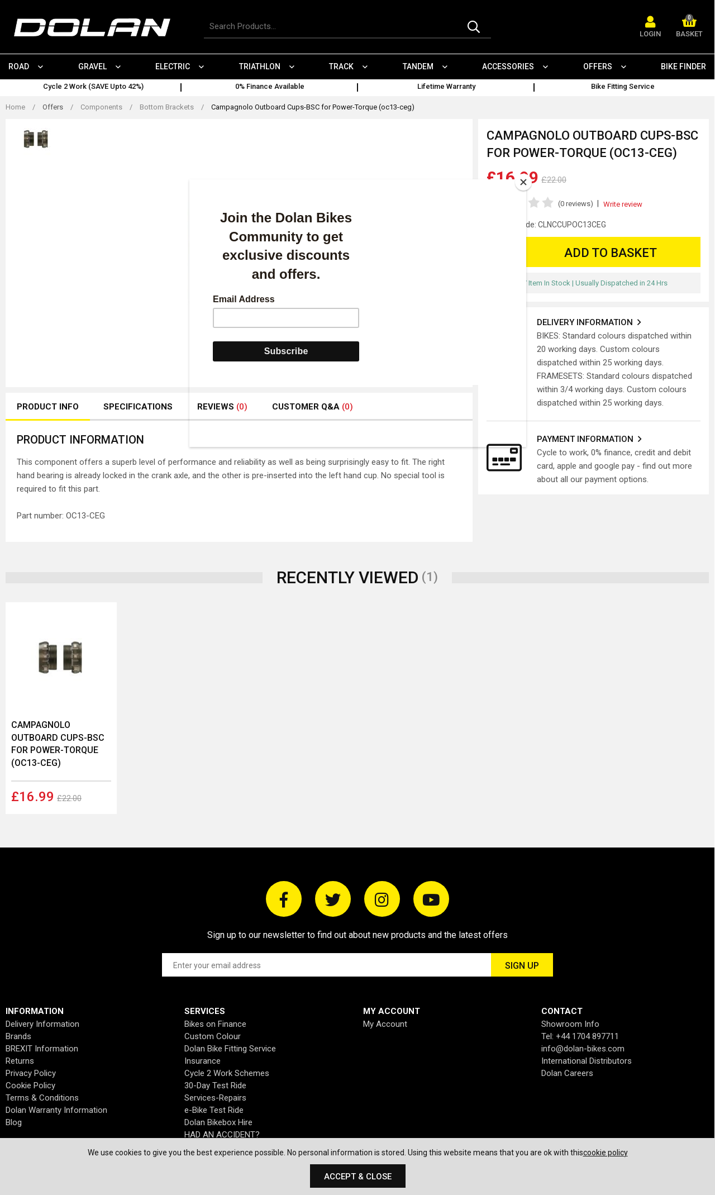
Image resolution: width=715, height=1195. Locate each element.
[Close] (523, 182)
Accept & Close (358, 1177)
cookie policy (605, 1152)
